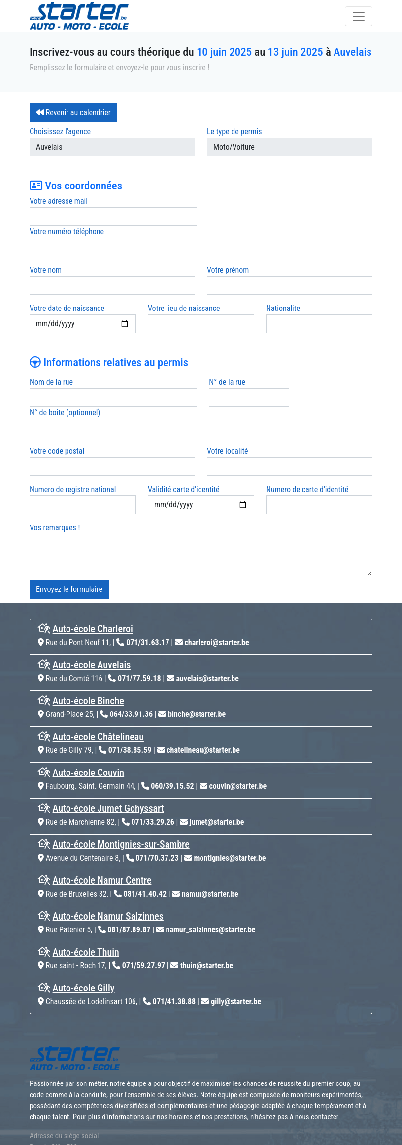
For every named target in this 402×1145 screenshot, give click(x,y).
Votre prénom (228, 239)
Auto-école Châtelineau (98, 675)
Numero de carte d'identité (307, 428)
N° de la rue (225, 351)
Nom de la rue (51, 351)
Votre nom (46, 239)
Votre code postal (57, 390)
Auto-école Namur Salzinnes (108, 855)
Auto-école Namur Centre (102, 819)
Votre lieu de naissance (184, 277)
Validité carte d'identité (184, 428)
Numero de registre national (73, 428)
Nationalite (283, 277)
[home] (79, 16)
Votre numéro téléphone (244, 201)
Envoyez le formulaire (69, 528)
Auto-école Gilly (84, 927)
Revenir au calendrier (73, 112)
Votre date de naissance (67, 277)
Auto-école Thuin (86, 891)
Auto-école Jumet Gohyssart (108, 747)
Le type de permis (234, 131)
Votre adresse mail (59, 201)
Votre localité (227, 390)
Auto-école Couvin (89, 711)
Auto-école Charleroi (93, 568)
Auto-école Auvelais (92, 604)
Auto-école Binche (88, 640)
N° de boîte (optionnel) (331, 351)
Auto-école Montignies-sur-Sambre (121, 783)
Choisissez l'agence (60, 131)
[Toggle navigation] (358, 16)
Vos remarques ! (55, 466)
